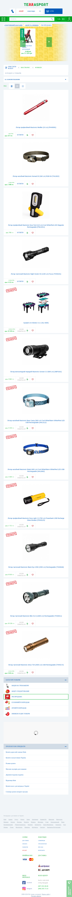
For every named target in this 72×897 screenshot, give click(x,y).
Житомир (40, 822)
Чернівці (30, 824)
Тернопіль (58, 824)
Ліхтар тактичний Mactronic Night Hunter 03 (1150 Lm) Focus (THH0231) (36, 274)
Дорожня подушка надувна (14, 775)
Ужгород (42, 827)
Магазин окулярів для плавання (16, 769)
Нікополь (27, 827)
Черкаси (33, 822)
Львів (28, 819)
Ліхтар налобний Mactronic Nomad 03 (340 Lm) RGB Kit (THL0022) (36, 176)
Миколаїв (51, 819)
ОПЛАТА (24, 843)
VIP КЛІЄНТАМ (42, 843)
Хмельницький (55, 822)
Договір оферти (36, 896)
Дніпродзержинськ (20, 824)
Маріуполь (59, 819)
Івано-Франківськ (48, 824)
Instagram (27, 888)
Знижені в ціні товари (17, 713)
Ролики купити (11, 763)
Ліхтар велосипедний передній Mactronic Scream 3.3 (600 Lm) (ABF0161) (36, 372)
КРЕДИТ (24, 850)
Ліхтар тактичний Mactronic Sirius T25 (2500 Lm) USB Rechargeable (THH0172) (36, 665)
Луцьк (11, 827)
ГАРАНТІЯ (25, 847)
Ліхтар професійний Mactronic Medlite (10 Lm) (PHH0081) (36, 127)
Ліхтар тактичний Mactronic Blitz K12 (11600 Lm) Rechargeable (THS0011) (36, 616)
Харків (10, 819)
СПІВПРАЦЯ (41, 840)
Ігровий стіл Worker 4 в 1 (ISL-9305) (36, 323)
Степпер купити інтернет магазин (17, 792)
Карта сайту (46, 894)
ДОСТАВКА (25, 840)
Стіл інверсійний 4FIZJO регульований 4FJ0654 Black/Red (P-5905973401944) (27, 49)
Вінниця (6, 822)
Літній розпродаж (15, 708)
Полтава (19, 822)
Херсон (13, 822)
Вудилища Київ (11, 780)
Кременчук (38, 824)
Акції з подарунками (17, 691)
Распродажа (13, 696)
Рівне (62, 822)
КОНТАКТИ (41, 850)
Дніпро (22, 819)
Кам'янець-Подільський (53, 827)
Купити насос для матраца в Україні (17, 786)
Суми (46, 822)
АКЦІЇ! (21, 11)
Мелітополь (19, 827)
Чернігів (26, 822)
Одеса (16, 819)
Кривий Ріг (43, 819)
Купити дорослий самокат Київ (16, 752)
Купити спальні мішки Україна (16, 758)
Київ (5, 819)
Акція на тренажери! (17, 685)
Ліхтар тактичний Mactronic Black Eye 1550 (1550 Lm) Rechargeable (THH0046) (36, 567)
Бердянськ (35, 827)
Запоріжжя (35, 819)
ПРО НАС (40, 847)
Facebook (27, 882)
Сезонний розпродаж (17, 702)
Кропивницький (8, 824)
